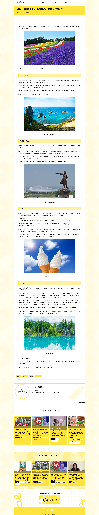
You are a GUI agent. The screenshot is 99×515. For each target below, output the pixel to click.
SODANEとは (46, 514)
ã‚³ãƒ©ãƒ (17, 482)
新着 (32, 2)
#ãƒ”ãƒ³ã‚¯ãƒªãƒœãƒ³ (23, 482)
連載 (66, 2)
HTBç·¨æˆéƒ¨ (41, 427)
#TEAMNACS (35, 439)
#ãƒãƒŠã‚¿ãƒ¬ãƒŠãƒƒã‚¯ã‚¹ (42, 437)
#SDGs (28, 482)
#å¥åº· (57, 439)
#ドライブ (25, 376)
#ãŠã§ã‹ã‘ (76, 437)
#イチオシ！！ (38, 376)
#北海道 (31, 376)
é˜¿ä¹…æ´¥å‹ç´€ (24, 471)
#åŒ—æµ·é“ (22, 437)
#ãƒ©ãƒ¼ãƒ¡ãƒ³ (79, 439)
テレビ (20, 379)
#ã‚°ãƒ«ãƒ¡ (73, 441)
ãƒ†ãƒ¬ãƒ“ (17, 437)
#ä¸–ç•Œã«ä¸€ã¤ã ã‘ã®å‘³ (74, 443)
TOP (16, 379)
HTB (69, 441)
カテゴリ (54, 2)
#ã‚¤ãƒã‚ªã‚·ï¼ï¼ (72, 439)
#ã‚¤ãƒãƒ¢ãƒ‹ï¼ (54, 440)
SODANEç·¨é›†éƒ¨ (24, 427)
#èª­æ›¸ (74, 482)
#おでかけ (19, 376)
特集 (43, 2)
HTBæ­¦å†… (77, 471)
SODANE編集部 (27, 12)
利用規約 (54, 514)
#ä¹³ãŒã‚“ (18, 484)
